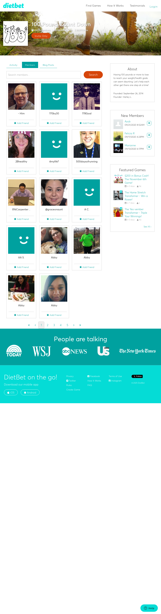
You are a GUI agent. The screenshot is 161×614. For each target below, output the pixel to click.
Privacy (69, 376)
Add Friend (21, 123)
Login (154, 6)
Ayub (128, 121)
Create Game (73, 389)
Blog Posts (48, 64)
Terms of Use (115, 376)
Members (30, 64)
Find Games (93, 5)
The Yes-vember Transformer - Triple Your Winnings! (136, 213)
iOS (10, 392)
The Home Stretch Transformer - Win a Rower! (136, 196)
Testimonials (137, 5)
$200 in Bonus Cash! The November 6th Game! (137, 179)
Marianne (130, 145)
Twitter (71, 380)
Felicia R (130, 133)
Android (30, 392)
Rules (69, 385)
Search (93, 74)
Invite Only (41, 36)
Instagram (115, 380)
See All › (147, 226)
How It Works (115, 5)
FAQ (90, 385)
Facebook (94, 376)
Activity (13, 64)
